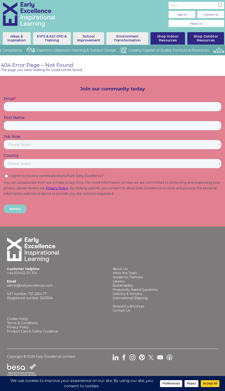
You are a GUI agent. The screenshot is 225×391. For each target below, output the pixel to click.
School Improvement (88, 38)
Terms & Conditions (22, 323)
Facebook (124, 357)
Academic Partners (128, 277)
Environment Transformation (127, 38)
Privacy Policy (18, 327)
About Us (196, 23)
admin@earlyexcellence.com (30, 285)
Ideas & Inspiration (16, 38)
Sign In (182, 14)
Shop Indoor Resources (168, 38)
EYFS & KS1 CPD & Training (52, 38)
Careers (119, 281)
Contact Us (210, 14)
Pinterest (142, 357)
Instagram (132, 357)
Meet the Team (125, 273)
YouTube (160, 357)
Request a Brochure (129, 306)
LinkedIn (115, 357)
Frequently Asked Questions (135, 290)
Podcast (170, 357)
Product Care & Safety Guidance (32, 331)
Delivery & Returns (127, 294)
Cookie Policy (17, 319)
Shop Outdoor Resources (206, 38)
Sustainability (123, 285)
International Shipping (130, 298)
